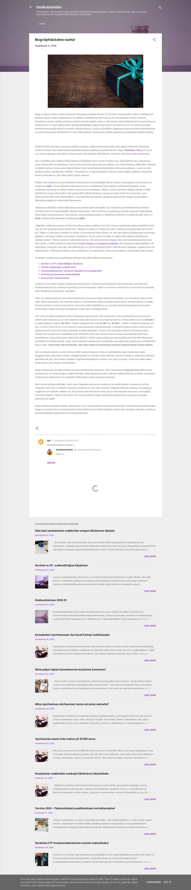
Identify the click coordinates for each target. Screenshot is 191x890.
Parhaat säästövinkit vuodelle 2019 (58, 268)
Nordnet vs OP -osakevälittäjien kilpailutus (62, 264)
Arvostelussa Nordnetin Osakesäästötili (60, 275)
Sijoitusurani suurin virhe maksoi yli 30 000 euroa (65, 739)
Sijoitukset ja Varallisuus (65, 23)
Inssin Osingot (86, 244)
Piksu (139, 150)
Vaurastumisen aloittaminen (105, 23)
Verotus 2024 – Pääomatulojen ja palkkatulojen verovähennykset (75, 808)
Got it (167, 882)
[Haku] (160, 8)
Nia (48, 441)
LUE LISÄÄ (150, 557)
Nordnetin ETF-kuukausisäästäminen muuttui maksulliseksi (72, 843)
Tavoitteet (136, 23)
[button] (154, 40)
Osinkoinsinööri (48, 7)
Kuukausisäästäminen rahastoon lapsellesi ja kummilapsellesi (71, 271)
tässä (37, 219)
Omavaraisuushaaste (106, 244)
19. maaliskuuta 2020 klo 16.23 (87, 450)
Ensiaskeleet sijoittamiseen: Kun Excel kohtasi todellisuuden (72, 635)
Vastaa (51, 463)
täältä (49, 186)
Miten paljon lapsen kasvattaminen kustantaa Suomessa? (70, 670)
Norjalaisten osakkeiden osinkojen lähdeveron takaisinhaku (72, 774)
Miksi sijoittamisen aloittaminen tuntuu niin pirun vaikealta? (72, 704)
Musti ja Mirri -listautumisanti (55, 278)
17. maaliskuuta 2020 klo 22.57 (65, 441)
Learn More (153, 882)
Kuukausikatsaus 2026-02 (51, 600)
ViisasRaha (129, 150)
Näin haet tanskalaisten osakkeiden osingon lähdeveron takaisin (75, 531)
